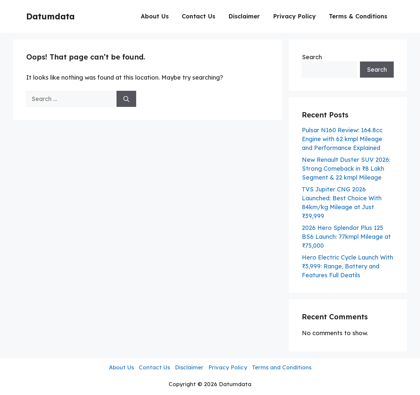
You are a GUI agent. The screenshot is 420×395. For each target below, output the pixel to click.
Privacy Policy (294, 16)
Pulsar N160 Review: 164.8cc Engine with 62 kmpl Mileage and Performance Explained (342, 139)
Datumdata (50, 16)
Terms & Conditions (358, 16)
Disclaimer (244, 16)
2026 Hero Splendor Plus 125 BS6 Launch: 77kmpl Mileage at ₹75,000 (346, 236)
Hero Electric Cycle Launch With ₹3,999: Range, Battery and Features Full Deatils (347, 266)
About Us (155, 16)
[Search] (126, 99)
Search (312, 57)
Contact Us (198, 16)
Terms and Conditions (281, 367)
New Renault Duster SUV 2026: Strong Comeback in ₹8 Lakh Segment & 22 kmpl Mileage (346, 168)
